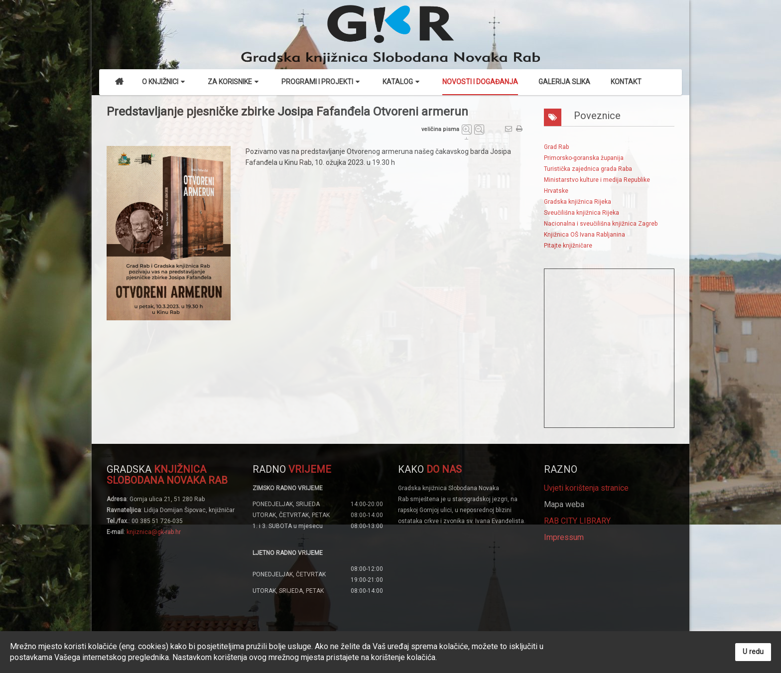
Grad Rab (556, 146)
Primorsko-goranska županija (584, 157)
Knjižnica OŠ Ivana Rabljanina (584, 234)
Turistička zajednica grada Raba (588, 168)
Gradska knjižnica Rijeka (577, 201)
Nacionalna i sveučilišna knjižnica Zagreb (600, 223)
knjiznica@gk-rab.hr (154, 532)
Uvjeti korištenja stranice (586, 488)
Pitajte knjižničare (568, 245)
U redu (753, 652)
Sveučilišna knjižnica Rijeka (581, 212)
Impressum (564, 537)
